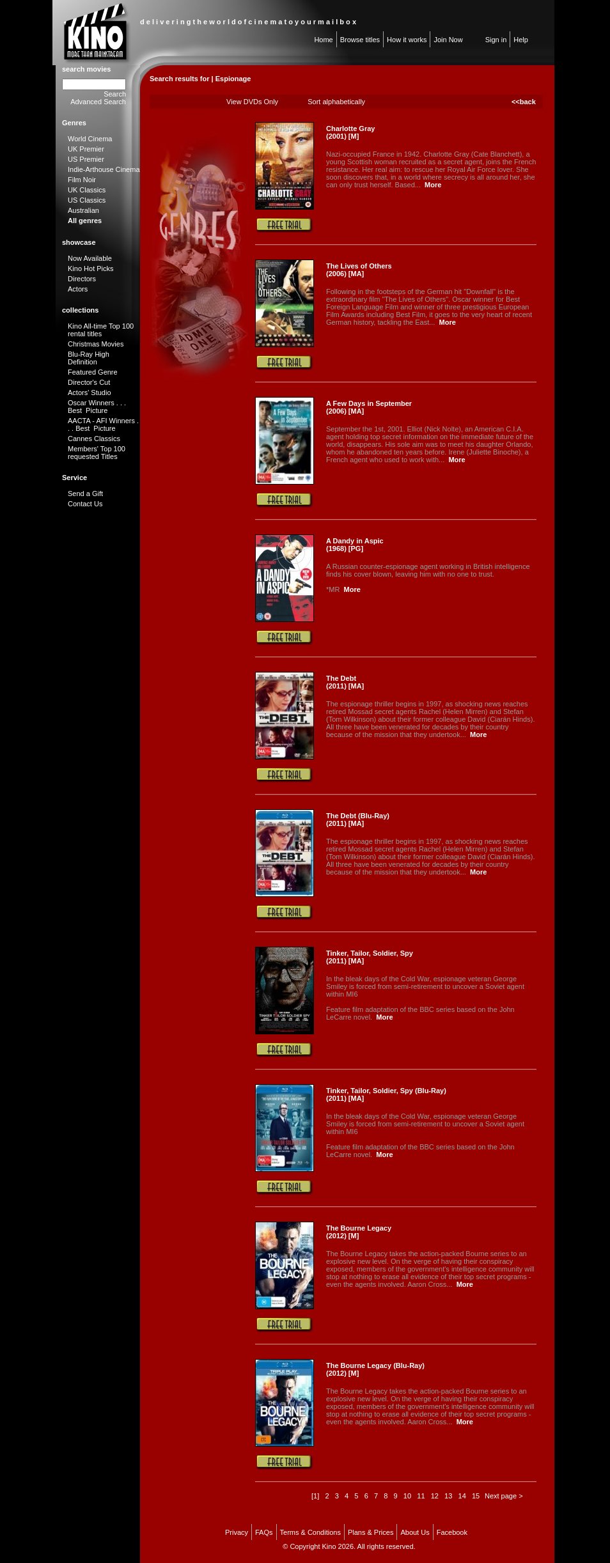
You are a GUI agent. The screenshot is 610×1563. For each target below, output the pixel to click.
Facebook (452, 1532)
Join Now (448, 39)
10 (407, 1496)
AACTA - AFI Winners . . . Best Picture (103, 424)
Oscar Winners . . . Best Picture (97, 406)
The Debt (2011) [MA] (345, 682)
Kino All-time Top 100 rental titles (101, 330)
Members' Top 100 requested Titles (96, 452)
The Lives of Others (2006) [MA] (359, 269)
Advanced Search (98, 101)
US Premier (86, 159)
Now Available (90, 258)
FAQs (264, 1532)
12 (435, 1496)
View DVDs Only (252, 101)
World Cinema (90, 139)
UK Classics (87, 190)
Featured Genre (93, 372)
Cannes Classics (94, 438)
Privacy (236, 1532)
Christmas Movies (95, 344)
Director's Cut (89, 382)
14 (462, 1496)
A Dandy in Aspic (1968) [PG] (355, 544)
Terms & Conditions (310, 1532)
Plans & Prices (371, 1532)
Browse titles (360, 39)
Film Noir (82, 179)
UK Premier (86, 149)
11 (421, 1496)
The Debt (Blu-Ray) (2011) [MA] (357, 819)
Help (520, 39)
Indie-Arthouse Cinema (104, 169)
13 (448, 1496)
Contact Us (85, 504)
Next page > (504, 1496)
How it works (406, 39)
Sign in (496, 39)
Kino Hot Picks (91, 268)
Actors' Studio (89, 392)
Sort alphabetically (336, 101)
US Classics (87, 200)
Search (115, 94)
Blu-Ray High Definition (88, 358)
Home (323, 39)
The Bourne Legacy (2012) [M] (358, 1232)
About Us (414, 1532)
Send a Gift (85, 493)
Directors (82, 279)
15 (476, 1496)
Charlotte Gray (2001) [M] (350, 132)
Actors (78, 289)
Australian (83, 210)
